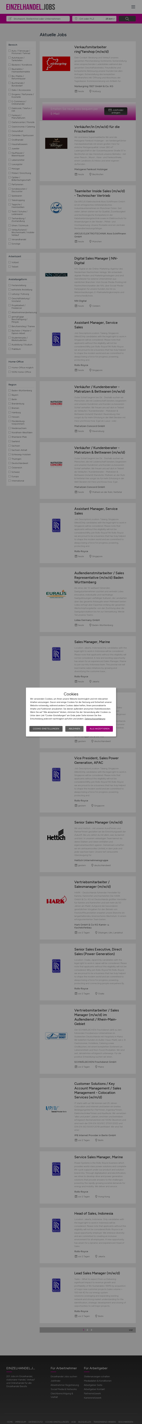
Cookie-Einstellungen (46, 728)
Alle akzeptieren (99, 728)
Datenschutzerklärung (95, 719)
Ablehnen (74, 728)
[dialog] (71, 712)
